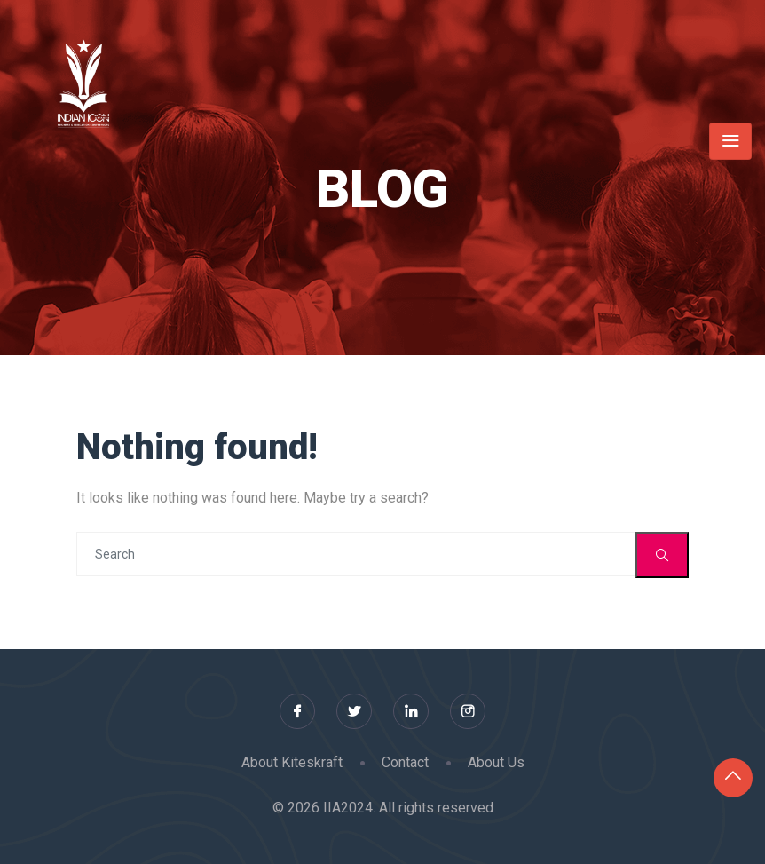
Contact (405, 762)
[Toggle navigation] (730, 141)
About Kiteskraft (292, 762)
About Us (496, 762)
